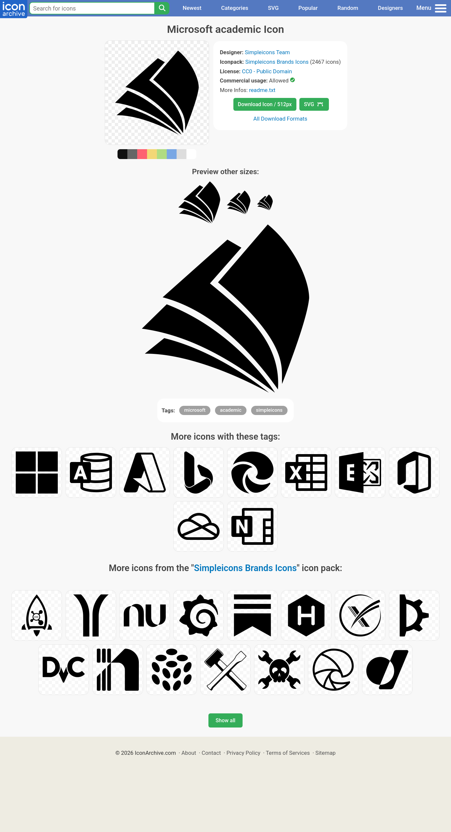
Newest (192, 8)
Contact (211, 753)
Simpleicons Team (267, 52)
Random (347, 8)
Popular (308, 8)
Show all (225, 720)
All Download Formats (280, 118)
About (189, 753)
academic (230, 410)
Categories (234, 8)
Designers (390, 8)
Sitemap (325, 753)
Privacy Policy (243, 753)
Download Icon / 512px (265, 104)
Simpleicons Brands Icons (277, 61)
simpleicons (269, 410)
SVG (273, 8)
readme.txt (262, 90)
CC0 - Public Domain (267, 71)
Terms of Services (288, 753)
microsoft (194, 410)
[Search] (161, 8)
